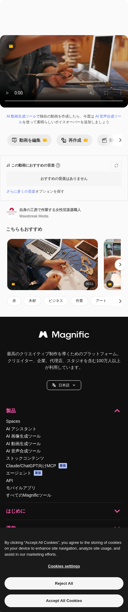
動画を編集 (29, 142)
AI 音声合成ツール (23, 450)
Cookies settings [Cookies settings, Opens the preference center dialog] (64, 566)
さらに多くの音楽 (20, 191)
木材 (32, 301)
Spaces (13, 421)
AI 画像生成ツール (23, 436)
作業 (79, 301)
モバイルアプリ (21, 487)
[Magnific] (64, 336)
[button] (64, 385)
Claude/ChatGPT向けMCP (36, 465)
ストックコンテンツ (25, 458)
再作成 (74, 142)
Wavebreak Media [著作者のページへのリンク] (33, 216)
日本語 (64, 385)
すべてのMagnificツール (28, 495)
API (9, 480)
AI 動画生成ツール (22, 116)
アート (101, 301)
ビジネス (56, 301)
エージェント (24, 473)
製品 (64, 410)
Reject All (64, 583)
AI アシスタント (21, 428)
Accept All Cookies (64, 600)
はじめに (64, 511)
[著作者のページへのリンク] (11, 212)
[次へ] (120, 140)
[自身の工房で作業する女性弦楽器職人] (52, 264)
